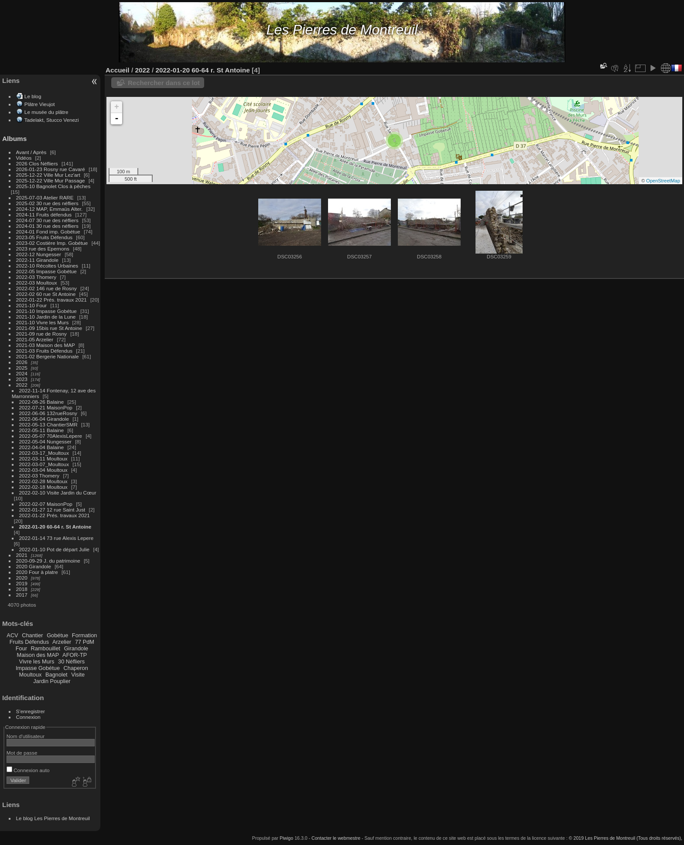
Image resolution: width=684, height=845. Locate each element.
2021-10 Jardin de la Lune (46, 316)
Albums (14, 138)
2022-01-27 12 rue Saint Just (52, 509)
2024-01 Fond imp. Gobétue (48, 231)
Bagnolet (56, 674)
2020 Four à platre (37, 572)
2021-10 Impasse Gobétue (46, 311)
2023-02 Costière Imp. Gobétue (52, 243)
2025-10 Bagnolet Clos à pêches (53, 186)
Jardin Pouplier (51, 681)
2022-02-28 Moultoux (43, 481)
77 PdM (84, 642)
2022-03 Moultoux (36, 282)
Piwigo (286, 838)
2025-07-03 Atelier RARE (45, 197)
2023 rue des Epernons (42, 248)
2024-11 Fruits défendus (44, 214)
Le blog (32, 96)
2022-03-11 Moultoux (43, 458)
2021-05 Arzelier (35, 339)
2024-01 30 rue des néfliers (48, 226)
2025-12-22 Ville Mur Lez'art (48, 175)
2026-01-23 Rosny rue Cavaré (50, 169)
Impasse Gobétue (38, 668)
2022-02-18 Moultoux (43, 487)
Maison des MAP (38, 655)
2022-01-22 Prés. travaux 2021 (51, 299)
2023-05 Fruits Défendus (44, 237)
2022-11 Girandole (37, 260)
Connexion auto (28, 770)
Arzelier (61, 642)
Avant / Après (31, 152)
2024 (21, 373)
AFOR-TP (74, 655)
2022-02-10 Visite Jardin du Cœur (57, 492)
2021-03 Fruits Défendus (44, 351)
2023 (21, 379)
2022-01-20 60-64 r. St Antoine (55, 526)
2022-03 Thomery (36, 277)
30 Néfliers (71, 661)
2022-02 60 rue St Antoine (46, 294)
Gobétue (57, 635)
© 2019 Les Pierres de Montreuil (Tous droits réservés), (625, 838)
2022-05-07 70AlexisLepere (50, 436)
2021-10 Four (31, 305)
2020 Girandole (33, 566)
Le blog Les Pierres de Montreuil (53, 818)
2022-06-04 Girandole (44, 419)
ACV (12, 635)
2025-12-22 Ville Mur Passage (50, 180)
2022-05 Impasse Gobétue (46, 271)
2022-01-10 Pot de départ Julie (54, 549)
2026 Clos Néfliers (37, 163)
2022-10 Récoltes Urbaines (47, 265)
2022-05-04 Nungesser (45, 441)
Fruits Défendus (29, 642)
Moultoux (30, 674)
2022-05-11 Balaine (41, 430)
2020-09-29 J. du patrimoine (48, 560)
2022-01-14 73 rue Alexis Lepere (56, 538)
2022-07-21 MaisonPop (45, 407)
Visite (78, 674)
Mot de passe (22, 753)
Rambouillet (46, 648)
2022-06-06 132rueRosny (48, 413)
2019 (21, 583)
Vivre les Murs (37, 661)
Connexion (28, 717)
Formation (84, 635)
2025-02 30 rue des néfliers (47, 203)
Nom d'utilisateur (25, 736)
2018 (21, 589)
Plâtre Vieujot (39, 104)
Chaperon (76, 668)
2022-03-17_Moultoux (44, 453)
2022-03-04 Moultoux (43, 470)
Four (21, 648)
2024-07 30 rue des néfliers (47, 220)
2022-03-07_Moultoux (44, 464)
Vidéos (24, 158)
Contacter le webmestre (335, 838)
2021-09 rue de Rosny (41, 334)
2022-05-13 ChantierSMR (48, 424)
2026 (21, 362)
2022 (21, 385)
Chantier (32, 635)
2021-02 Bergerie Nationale (47, 356)
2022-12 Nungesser (38, 254)
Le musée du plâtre (46, 112)
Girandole (76, 648)
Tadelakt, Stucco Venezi (51, 120)
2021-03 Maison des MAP (45, 345)
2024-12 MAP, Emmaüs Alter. (49, 209)
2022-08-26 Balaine (41, 402)
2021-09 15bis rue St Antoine (49, 328)
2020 (21, 578)
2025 (21, 368)
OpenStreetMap (663, 180)
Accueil (118, 70)
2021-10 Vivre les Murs (42, 322)
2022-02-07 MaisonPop (45, 504)
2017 (21, 595)
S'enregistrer (30, 711)
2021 (21, 555)
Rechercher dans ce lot (164, 82)
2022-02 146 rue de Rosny (46, 288)
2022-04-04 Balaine (41, 447)
